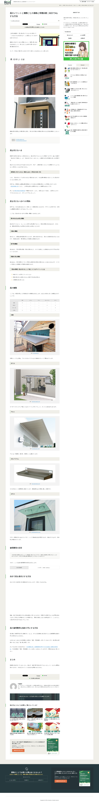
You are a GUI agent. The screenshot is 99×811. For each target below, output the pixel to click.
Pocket (38, 24)
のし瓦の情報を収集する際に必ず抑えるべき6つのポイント (17, 721)
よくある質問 (82, 35)
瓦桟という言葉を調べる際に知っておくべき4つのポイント (34, 721)
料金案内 (70, 38)
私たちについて (70, 35)
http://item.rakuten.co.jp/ (20, 139)
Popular (70, 65)
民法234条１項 (14, 186)
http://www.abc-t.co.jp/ (36, 448)
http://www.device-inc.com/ (35, 532)
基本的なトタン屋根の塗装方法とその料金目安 (51, 721)
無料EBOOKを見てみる (18, 752)
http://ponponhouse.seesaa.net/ (21, 140)
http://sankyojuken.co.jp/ (36, 483)
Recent (82, 65)
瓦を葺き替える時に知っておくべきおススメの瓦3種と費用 (51, 736)
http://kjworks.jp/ (36, 353)
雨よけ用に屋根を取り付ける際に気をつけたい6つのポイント (34, 736)
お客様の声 (83, 38)
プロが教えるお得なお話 (15, 20)
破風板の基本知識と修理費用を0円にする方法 (17, 736)
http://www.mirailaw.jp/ (19, 190)
